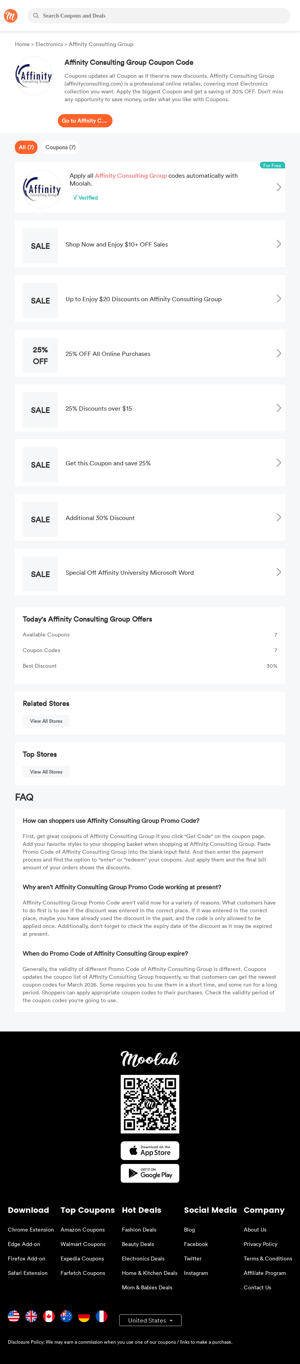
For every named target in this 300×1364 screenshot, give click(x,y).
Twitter (193, 1258)
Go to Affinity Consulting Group (85, 120)
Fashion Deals (139, 1229)
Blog (189, 1229)
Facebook (196, 1244)
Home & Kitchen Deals (149, 1272)
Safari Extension (28, 1272)
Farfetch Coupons (83, 1272)
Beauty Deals (138, 1244)
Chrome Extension (31, 1229)
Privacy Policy (260, 1244)
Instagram (196, 1272)
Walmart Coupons (83, 1244)
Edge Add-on (24, 1244)
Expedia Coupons (82, 1258)
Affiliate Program (265, 1272)
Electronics (49, 44)
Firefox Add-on (26, 1258)
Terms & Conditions (268, 1258)
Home (23, 44)
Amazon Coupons (83, 1229)
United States (148, 1320)
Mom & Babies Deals (147, 1287)
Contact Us (257, 1287)
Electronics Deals (143, 1258)
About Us (255, 1229)
